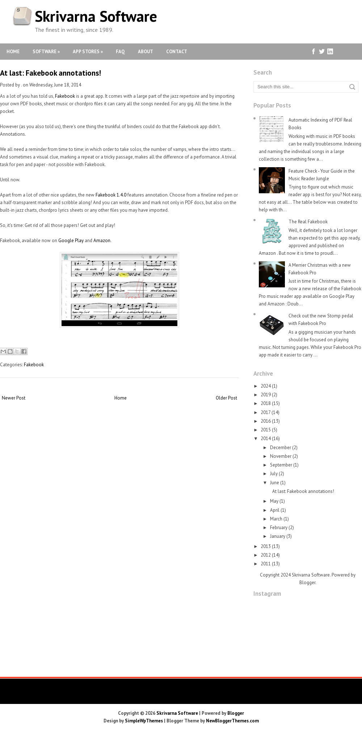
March (276, 519)
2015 (266, 430)
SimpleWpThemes (144, 721)
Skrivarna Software (96, 16)
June (274, 483)
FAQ (120, 51)
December (280, 447)
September (281, 465)
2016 (266, 421)
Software (46, 51)
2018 (266, 403)
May (274, 501)
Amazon (101, 240)
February (278, 527)
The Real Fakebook (308, 222)
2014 (266, 438)
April (274, 510)
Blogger (307, 582)
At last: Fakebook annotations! (50, 73)
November (280, 456)
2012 (266, 555)
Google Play (71, 240)
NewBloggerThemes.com (232, 721)
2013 (266, 546)
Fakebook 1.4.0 (111, 195)
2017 (265, 412)
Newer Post (13, 398)
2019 (266, 395)
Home (13, 51)
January (277, 536)
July (274, 474)
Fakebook (65, 96)
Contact (176, 51)
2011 (266, 564)
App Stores (88, 51)
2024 (266, 386)
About (145, 51)
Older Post (226, 398)
